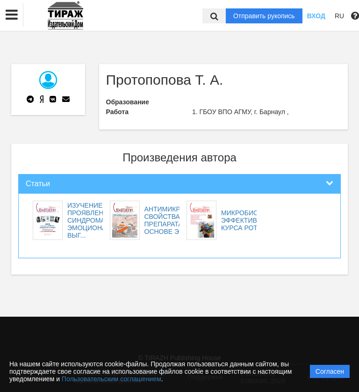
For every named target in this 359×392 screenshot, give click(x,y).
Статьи (38, 184)
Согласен (330, 371)
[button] (11, 15)
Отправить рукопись (264, 16)
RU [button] (339, 16)
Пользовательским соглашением (111, 379)
